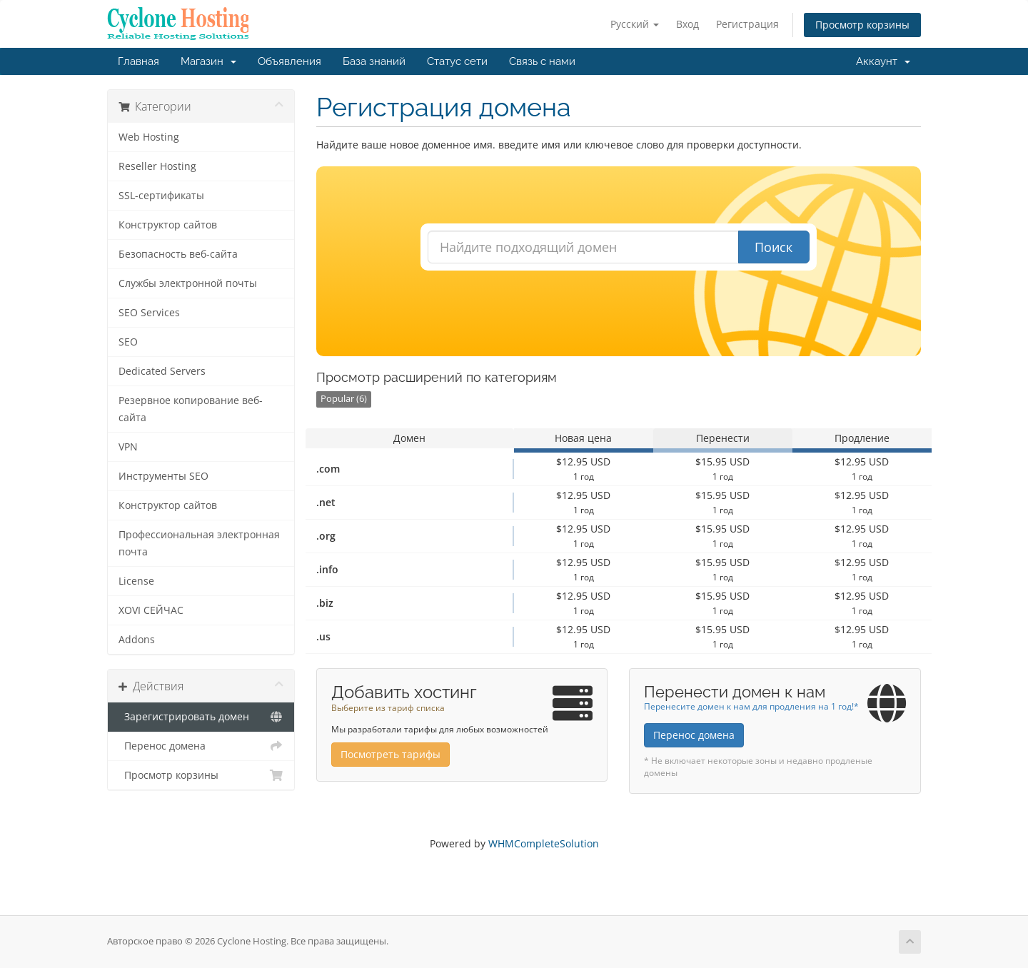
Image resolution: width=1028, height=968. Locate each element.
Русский (634, 24)
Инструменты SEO (163, 476)
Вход (687, 24)
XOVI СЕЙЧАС (151, 610)
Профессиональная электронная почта (199, 543)
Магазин (208, 61)
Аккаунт (883, 61)
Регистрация (747, 24)
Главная (138, 61)
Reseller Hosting (157, 166)
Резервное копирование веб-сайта (191, 409)
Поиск (773, 247)
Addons (137, 639)
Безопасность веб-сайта (178, 254)
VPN (128, 446)
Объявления (289, 61)
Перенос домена (201, 746)
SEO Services (149, 312)
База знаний (374, 61)
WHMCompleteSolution (543, 843)
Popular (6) (344, 399)
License (136, 581)
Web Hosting (149, 137)
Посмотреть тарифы (390, 754)
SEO (128, 342)
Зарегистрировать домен (201, 716)
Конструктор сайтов (168, 224)
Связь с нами (542, 61)
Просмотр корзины (862, 24)
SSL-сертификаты (161, 195)
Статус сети (457, 61)
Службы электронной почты (188, 283)
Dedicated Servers (162, 371)
